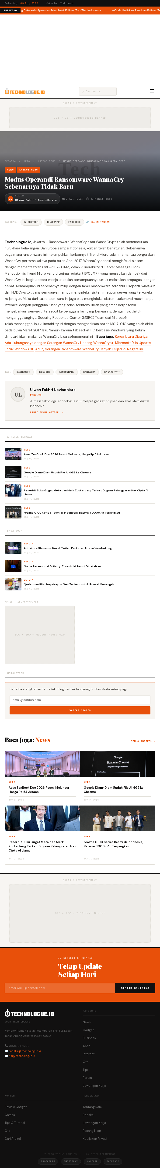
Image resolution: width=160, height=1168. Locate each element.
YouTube (92, 1161)
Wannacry (89, 372)
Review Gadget (16, 1107)
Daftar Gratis (80, 710)
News (27, 161)
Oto (85, 1062)
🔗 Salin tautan (98, 222)
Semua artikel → (143, 741)
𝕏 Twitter (31, 222)
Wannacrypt (112, 372)
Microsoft (23, 372)
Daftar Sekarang (135, 988)
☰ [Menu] (151, 91)
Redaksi (88, 1115)
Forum (87, 1078)
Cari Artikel (13, 1139)
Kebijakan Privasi (95, 1139)
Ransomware (66, 372)
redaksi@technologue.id (25, 1051)
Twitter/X (71, 1161)
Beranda (10, 161)
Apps (86, 1046)
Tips (86, 1070)
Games (10, 1115)
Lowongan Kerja (94, 1086)
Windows (44, 372)
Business (89, 1038)
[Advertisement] (80, 49)
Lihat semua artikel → (46, 412)
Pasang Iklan (92, 1131)
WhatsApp (53, 222)
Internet (88, 1054)
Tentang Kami (92, 1107)
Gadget (88, 1030)
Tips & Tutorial (15, 1123)
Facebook (74, 222)
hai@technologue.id (22, 1056)
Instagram (48, 1161)
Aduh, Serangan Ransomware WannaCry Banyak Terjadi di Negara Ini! (89, 349)
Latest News (47, 161)
